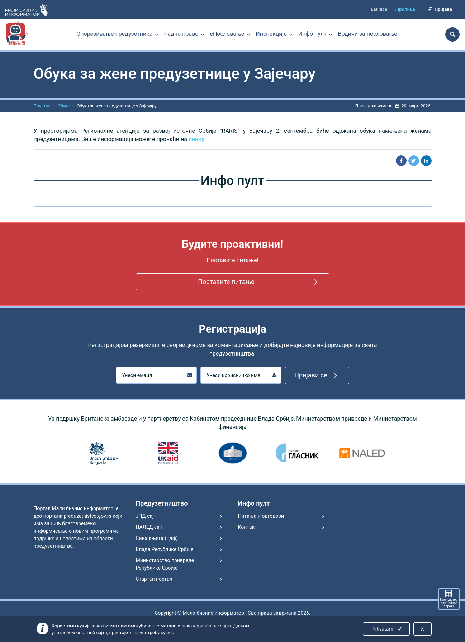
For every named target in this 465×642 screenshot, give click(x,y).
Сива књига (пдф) (157, 538)
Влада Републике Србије (165, 549)
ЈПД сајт (146, 516)
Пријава (439, 9)
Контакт (247, 527)
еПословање (227, 33)
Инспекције (271, 33)
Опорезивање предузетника (114, 33)
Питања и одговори (261, 516)
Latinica (379, 9)
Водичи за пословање (367, 33)
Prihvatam (386, 629)
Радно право (181, 33)
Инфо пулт (312, 33)
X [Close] (422, 629)
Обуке (64, 105)
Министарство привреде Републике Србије (165, 564)
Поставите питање (259, 282)
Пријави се (317, 375)
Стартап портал (154, 579)
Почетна (42, 105)
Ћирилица (404, 9)
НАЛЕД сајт (149, 527)
